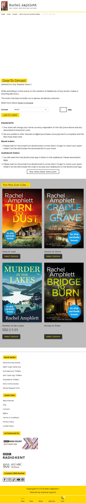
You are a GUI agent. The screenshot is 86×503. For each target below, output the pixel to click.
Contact (6, 409)
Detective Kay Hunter (11, 363)
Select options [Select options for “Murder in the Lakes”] (11, 336)
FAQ (4, 405)
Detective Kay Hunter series (29, 14)
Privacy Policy (8, 422)
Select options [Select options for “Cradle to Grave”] (53, 256)
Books (41, 501)
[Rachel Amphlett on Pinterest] (23, 480)
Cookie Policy (8, 426)
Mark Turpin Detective (12, 367)
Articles (52, 501)
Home (3, 14)
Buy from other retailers (43, 171)
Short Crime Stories (11, 384)
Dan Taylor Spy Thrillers (12, 375)
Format (4, 109)
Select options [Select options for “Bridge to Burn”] (53, 336)
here (5, 160)
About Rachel (8, 400)
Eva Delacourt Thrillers (12, 371)
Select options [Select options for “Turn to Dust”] (11, 256)
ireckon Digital (48, 492)
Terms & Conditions (11, 417)
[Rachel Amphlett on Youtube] (18, 480)
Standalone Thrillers (11, 379)
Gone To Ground (25, 103)
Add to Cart (10, 115)
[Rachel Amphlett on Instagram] (9, 480)
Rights (5, 413)
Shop (31, 501)
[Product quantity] (63, 109)
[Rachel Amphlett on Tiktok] (14, 480)
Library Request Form (11, 388)
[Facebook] (5, 480)
